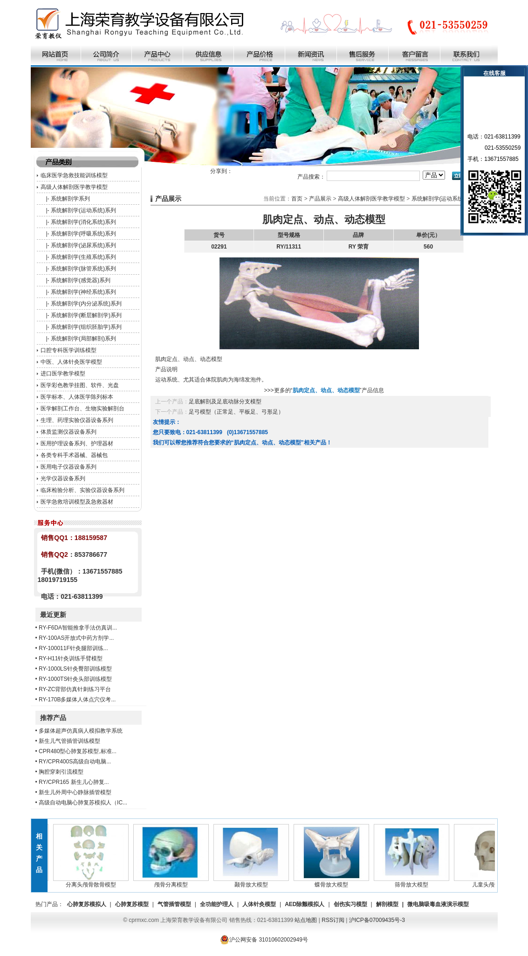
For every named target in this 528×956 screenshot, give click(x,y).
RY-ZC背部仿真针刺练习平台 (75, 689)
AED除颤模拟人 (304, 904)
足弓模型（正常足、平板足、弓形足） (236, 412)
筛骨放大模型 (413, 882)
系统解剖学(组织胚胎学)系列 (86, 327)
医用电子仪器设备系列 (68, 467)
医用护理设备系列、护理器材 (77, 443)
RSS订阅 (333, 920)
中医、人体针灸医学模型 (71, 362)
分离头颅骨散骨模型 (92, 882)
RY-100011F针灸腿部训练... (73, 648)
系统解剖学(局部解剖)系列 (83, 338)
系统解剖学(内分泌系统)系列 (86, 303)
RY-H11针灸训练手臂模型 (71, 658)
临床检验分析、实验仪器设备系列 (82, 490)
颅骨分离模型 (172, 882)
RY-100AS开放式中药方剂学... (76, 638)
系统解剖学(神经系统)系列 (83, 292)
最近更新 (53, 614)
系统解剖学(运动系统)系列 (83, 210)
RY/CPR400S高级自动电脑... (75, 761)
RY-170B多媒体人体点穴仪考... (77, 699)
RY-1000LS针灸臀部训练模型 (75, 668)
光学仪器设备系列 (63, 478)
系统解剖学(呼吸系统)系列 (83, 233)
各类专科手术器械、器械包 (74, 455)
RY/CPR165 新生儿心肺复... (74, 782)
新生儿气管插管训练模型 (69, 741)
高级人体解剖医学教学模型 (74, 187)
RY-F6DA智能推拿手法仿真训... (78, 627)
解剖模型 (387, 904)
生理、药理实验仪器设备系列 (77, 420)
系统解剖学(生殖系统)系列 (83, 257)
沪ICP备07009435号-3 (377, 920)
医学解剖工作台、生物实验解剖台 (82, 408)
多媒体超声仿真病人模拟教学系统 (81, 730)
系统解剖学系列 (70, 198)
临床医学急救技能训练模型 (74, 175)
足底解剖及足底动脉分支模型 (225, 401)
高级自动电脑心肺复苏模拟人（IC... (83, 802)
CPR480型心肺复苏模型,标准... (78, 751)
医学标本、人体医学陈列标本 (77, 397)
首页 (296, 198)
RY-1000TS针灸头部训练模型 (75, 679)
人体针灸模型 (259, 904)
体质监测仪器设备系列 (68, 432)
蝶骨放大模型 (332, 882)
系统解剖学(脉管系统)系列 (83, 268)
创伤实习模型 (350, 904)
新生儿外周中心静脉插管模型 (75, 792)
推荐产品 (53, 717)
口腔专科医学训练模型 (68, 350)
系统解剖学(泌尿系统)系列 (83, 245)
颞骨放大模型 (252, 882)
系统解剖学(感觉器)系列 (80, 280)
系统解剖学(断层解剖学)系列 (86, 315)
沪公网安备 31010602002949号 (264, 939)
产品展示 (320, 198)
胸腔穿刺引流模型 (61, 772)
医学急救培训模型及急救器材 (77, 502)
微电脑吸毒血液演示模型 (438, 904)
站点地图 (306, 920)
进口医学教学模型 (63, 373)
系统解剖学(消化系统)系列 (83, 222)
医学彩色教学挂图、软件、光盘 (80, 385)
